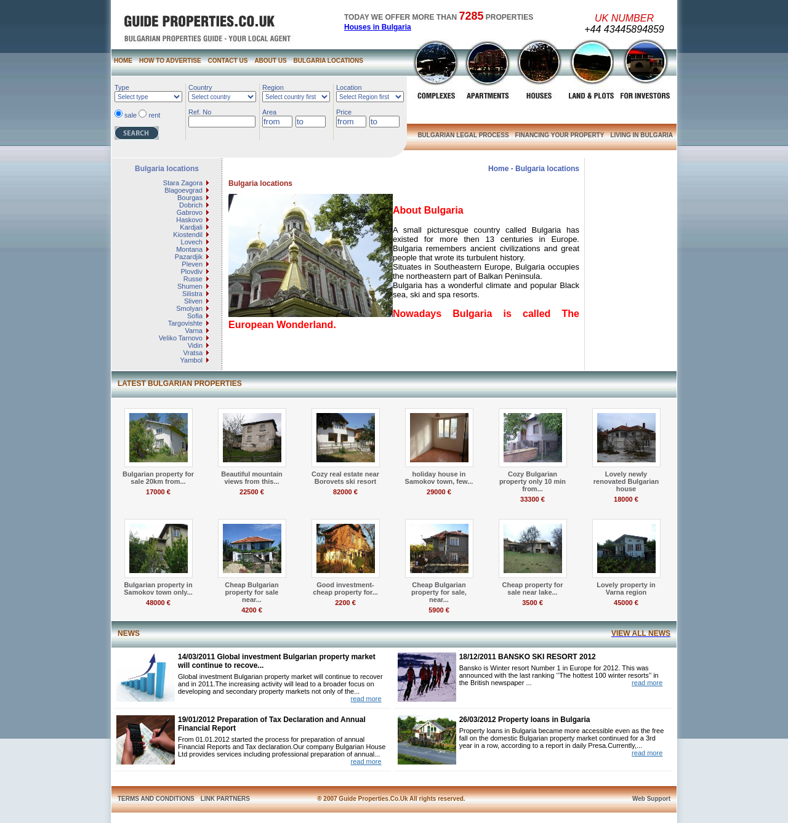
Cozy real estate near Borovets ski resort (345, 477)
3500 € (532, 602)
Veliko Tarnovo (181, 338)
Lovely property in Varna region (626, 588)
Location (349, 87)
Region (273, 87)
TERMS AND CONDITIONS (156, 798)
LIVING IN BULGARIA (641, 135)
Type (122, 87)
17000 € (158, 492)
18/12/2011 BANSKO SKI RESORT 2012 (527, 656)
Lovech (192, 242)
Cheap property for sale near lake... (532, 588)
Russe (193, 279)
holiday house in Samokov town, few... (439, 477)
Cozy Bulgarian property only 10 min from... (532, 481)
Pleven (192, 264)
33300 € (532, 499)
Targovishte (185, 323)
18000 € (626, 499)
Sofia (195, 315)
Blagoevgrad (183, 190)
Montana (189, 249)
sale (130, 115)
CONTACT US (228, 60)
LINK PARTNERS (225, 798)
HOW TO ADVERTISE (170, 60)
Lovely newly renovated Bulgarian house (626, 481)
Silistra (192, 293)
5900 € (438, 610)
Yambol (191, 360)
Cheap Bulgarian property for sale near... (251, 592)
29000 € (439, 492)
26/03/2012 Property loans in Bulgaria (524, 719)
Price (344, 112)
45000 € (626, 602)
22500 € (251, 492)
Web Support (651, 798)
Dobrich (191, 205)
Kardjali (191, 227)
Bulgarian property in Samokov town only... (158, 588)
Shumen (190, 286)
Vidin (195, 345)
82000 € (345, 492)
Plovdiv (192, 271)
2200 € (345, 602)
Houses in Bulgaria (377, 27)
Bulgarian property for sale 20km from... (158, 477)
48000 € (158, 602)
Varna (194, 330)
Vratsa (193, 352)
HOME (123, 60)
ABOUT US (270, 60)
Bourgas (190, 197)
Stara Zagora (183, 183)
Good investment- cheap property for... (345, 588)
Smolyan (189, 308)
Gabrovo (190, 212)
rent (154, 115)
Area (269, 112)
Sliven (193, 301)
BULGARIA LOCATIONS (328, 60)
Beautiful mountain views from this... (252, 477)
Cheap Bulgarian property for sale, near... (439, 592)
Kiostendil (188, 234)
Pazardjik (189, 256)
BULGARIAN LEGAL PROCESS (463, 135)
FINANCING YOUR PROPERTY (560, 135)
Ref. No (199, 112)
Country (200, 87)
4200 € (251, 610)
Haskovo (189, 219)
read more (365, 698)
